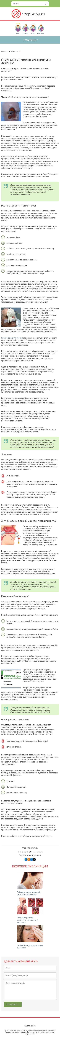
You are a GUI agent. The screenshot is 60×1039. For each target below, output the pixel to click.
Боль (18, 33)
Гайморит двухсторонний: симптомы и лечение (29, 893)
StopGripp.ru (33, 13)
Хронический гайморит (12, 338)
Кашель (25, 33)
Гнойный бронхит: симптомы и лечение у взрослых (27, 919)
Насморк (40, 33)
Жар (32, 33)
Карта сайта (30, 1026)
